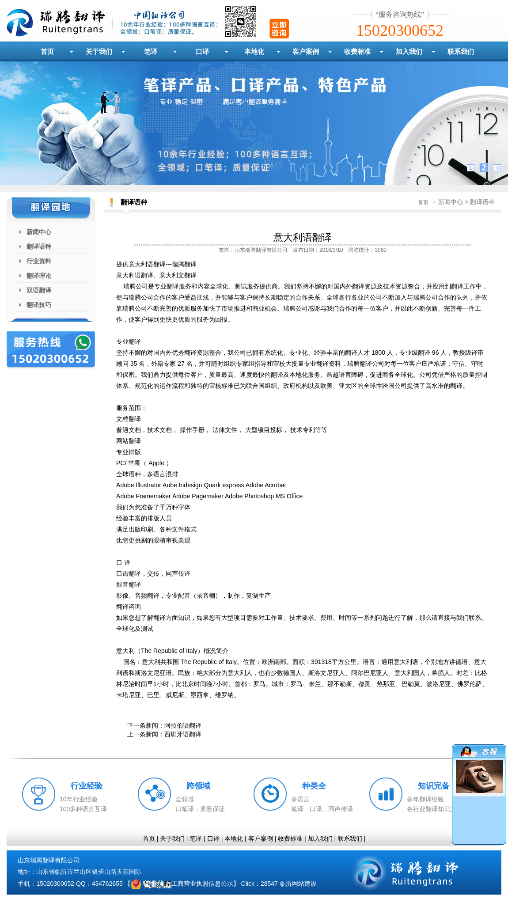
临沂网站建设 (298, 883)
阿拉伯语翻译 (182, 725)
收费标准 (357, 51)
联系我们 (460, 51)
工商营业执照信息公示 (182, 883)
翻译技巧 (39, 304)
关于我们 (99, 51)
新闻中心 (39, 231)
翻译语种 (39, 246)
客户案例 (305, 51)
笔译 (150, 51)
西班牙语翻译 (182, 734)
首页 (47, 51)
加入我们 (409, 51)
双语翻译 (39, 290)
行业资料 (39, 261)
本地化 (254, 51)
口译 (202, 51)
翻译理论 (39, 275)
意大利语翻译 (302, 237)
